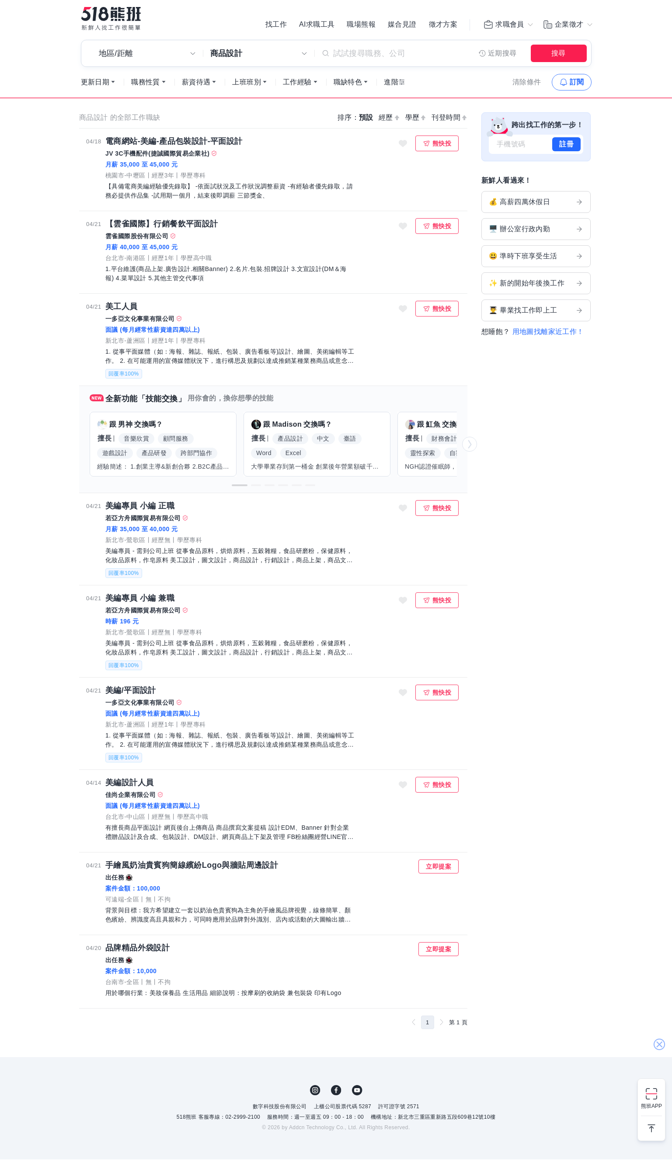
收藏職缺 (403, 153)
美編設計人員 (129, 792)
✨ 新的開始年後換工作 (536, 293)
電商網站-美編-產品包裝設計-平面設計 (174, 150)
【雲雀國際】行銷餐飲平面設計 (161, 233)
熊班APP (651, 1106)
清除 (526, 91)
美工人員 (121, 316)
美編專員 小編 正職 (139, 515)
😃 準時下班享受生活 (536, 266)
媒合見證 (402, 26)
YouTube (357, 1100)
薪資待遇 (196, 91)
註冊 (566, 153)
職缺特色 (348, 91)
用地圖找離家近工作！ (548, 341)
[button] (239, 495)
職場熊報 (361, 26)
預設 (366, 127)
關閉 (659, 984)
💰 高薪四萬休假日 (536, 212)
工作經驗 (297, 91)
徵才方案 (443, 26)
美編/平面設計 (130, 700)
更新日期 (95, 91)
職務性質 (145, 91)
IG (315, 1100)
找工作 (276, 26)
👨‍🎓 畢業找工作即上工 (536, 320)
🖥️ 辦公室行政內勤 (536, 239)
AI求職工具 (317, 26)
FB (336, 1100)
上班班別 (246, 91)
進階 (391, 91)
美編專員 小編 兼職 (139, 607)
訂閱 (577, 91)
